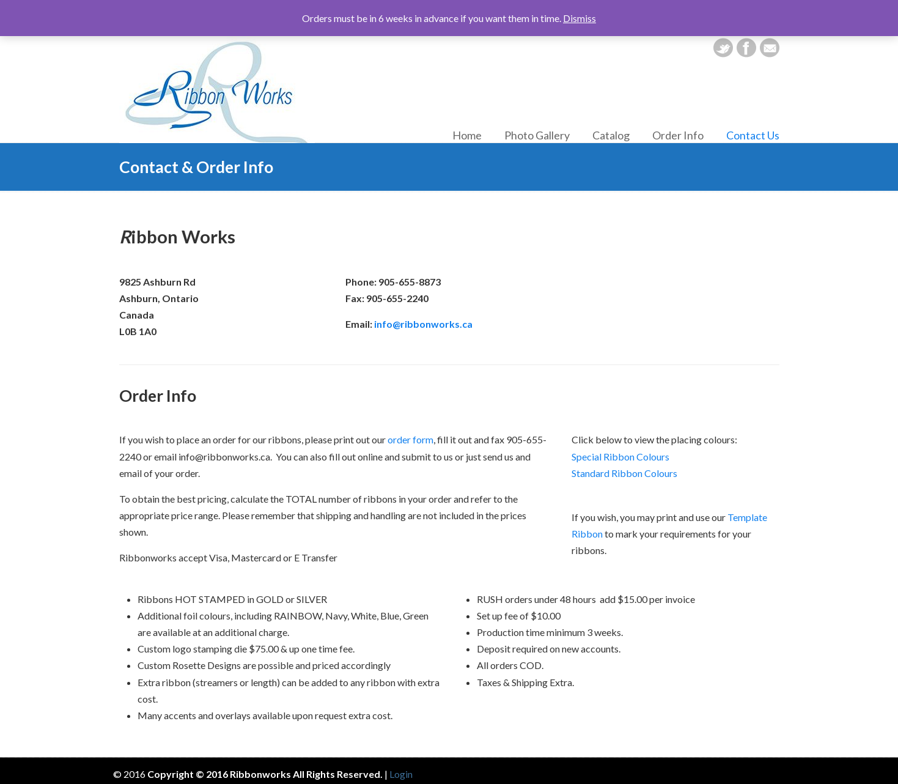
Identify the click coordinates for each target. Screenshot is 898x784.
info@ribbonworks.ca (423, 324)
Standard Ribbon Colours (624, 473)
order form (410, 439)
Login (401, 774)
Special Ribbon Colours (620, 456)
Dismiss (579, 18)
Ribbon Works (217, 88)
